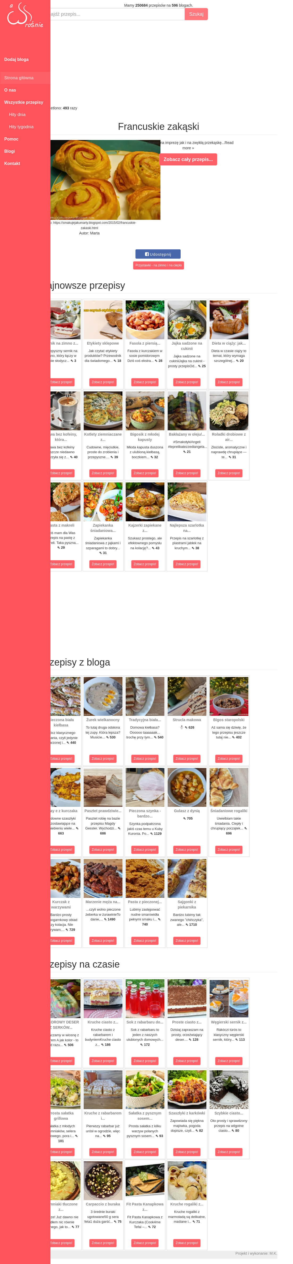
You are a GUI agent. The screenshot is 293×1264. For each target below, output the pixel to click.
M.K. (286, 1253)
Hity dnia (15, 114)
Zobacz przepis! (74, 382)
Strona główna (18, 78)
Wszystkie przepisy (23, 102)
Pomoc (11, 139)
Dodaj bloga (16, 59)
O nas (10, 90)
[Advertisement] (171, 63)
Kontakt (12, 163)
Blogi (9, 151)
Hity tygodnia (18, 127)
